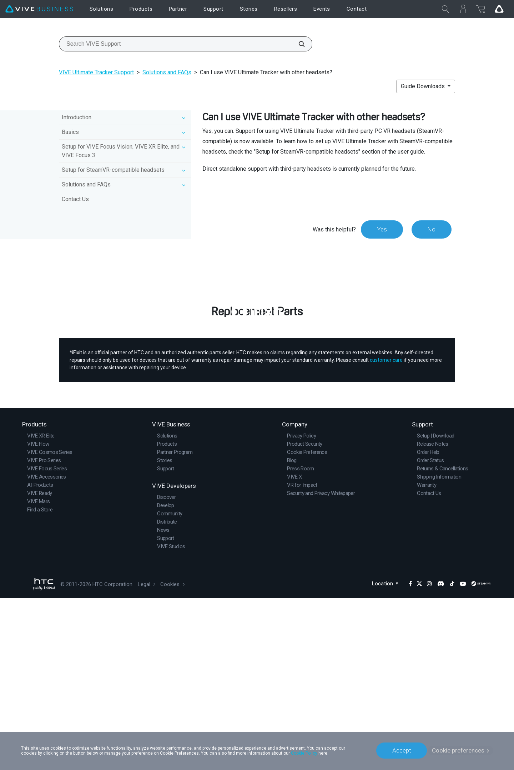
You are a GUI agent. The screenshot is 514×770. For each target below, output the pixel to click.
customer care (386, 532)
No (431, 229)
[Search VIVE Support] (298, 44)
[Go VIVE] (499, 9)
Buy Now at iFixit (257, 453)
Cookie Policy (304, 752)
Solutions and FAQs (166, 72)
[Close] (445, 9)
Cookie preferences (458, 750)
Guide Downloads (423, 86)
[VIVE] (39, 9)
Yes (382, 229)
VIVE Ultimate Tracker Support (96, 72)
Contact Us (75, 199)
